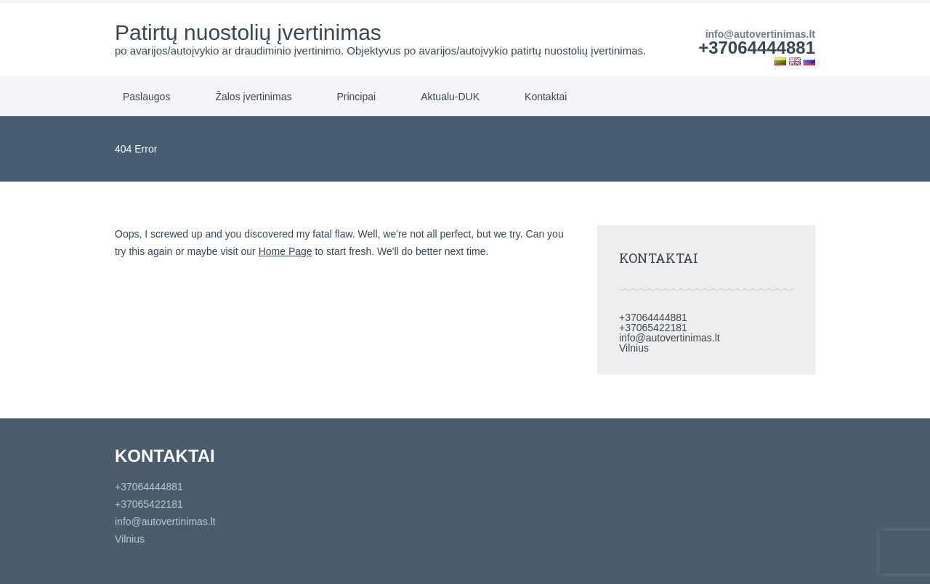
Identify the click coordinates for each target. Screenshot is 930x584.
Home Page (285, 251)
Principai (356, 96)
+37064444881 (756, 47)
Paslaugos (146, 96)
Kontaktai (546, 96)
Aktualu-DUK (450, 96)
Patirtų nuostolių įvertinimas (248, 32)
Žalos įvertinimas (253, 96)
